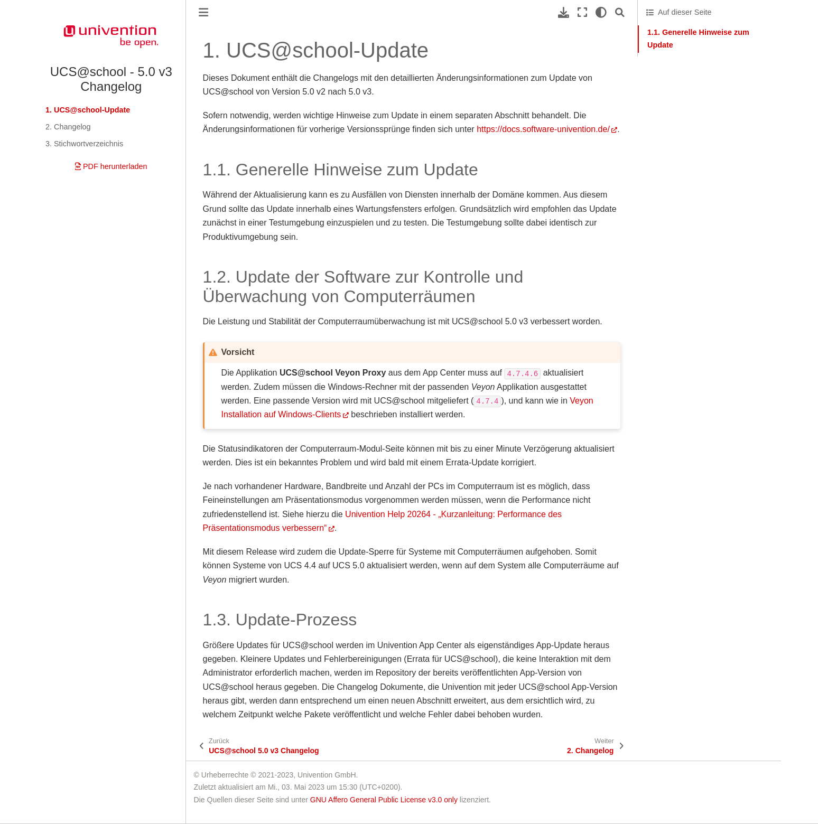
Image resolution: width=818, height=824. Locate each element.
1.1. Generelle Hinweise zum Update (698, 38)
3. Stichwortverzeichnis (84, 143)
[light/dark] (601, 12)
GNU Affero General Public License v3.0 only (384, 799)
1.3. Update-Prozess (680, 99)
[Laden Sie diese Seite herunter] (563, 12)
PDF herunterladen (111, 166)
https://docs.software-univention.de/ (543, 129)
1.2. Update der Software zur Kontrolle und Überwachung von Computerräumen (711, 72)
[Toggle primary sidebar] (203, 12)
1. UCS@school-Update (87, 110)
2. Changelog (68, 127)
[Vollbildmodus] (582, 12)
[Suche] (620, 12)
